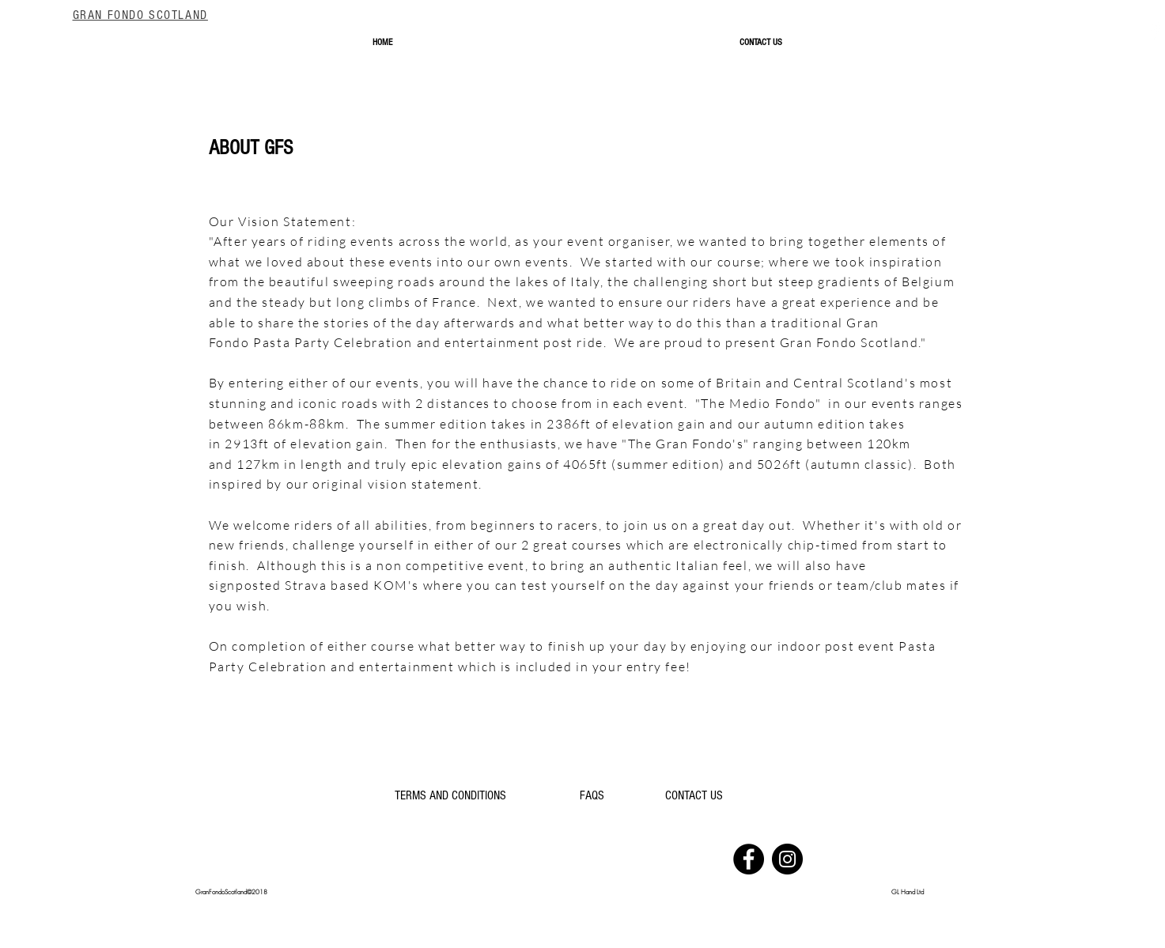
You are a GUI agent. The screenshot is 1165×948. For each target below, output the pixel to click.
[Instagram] (787, 859)
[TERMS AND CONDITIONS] (450, 796)
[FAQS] (592, 796)
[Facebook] (748, 859)
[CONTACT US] (694, 796)
